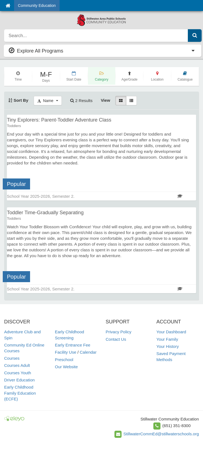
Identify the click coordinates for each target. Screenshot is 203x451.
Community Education (37, 5)
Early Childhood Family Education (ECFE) (20, 393)
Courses (12, 358)
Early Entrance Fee (72, 345)
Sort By (18, 100)
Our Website (66, 366)
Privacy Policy (118, 331)
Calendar (88, 352)
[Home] (8, 5)
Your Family (167, 339)
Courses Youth (17, 372)
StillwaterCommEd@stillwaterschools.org (161, 433)
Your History (167, 346)
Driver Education (19, 380)
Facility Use (65, 352)
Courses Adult (17, 365)
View (105, 100)
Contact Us (116, 339)
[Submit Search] (195, 35)
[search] (96, 35)
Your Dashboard (171, 331)
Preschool (64, 359)
